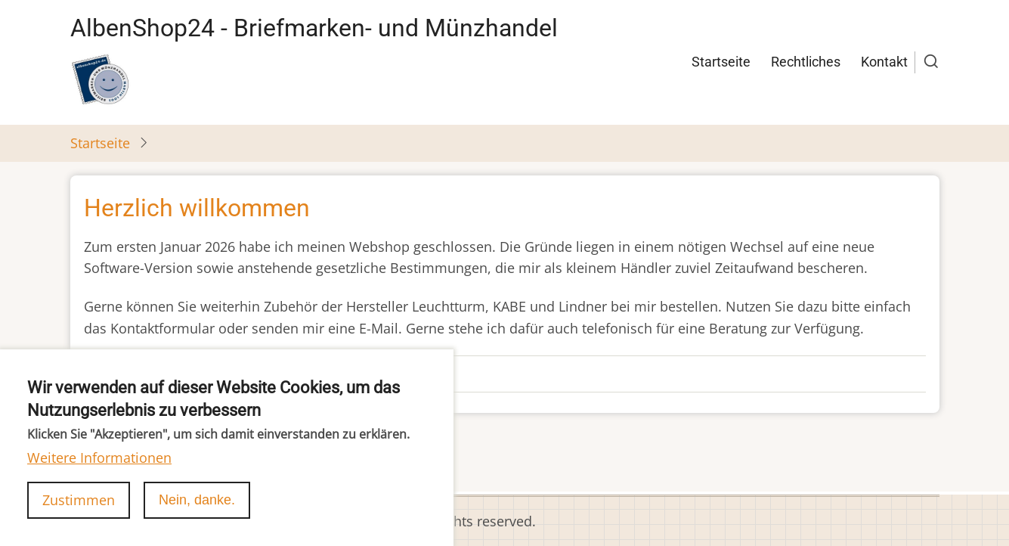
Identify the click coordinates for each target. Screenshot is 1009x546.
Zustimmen (78, 516)
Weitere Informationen (99, 473)
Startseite (721, 62)
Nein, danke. (197, 515)
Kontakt (884, 62)
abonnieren (107, 464)
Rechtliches (805, 62)
